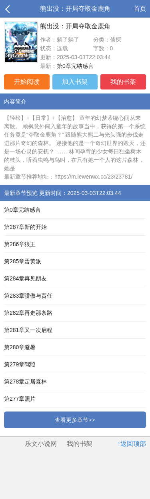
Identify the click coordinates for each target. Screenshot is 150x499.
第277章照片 (20, 399)
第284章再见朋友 (25, 278)
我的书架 (123, 81)
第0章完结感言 (75, 66)
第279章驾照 (20, 364)
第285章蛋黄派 (22, 261)
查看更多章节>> (75, 420)
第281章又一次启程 (28, 330)
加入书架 (75, 81)
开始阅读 (27, 81)
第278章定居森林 (25, 381)
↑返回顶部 (131, 443)
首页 (140, 8)
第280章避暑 (20, 347)
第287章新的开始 (25, 227)
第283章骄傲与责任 (28, 295)
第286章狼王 (20, 244)
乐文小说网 (41, 443)
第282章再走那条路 (28, 313)
